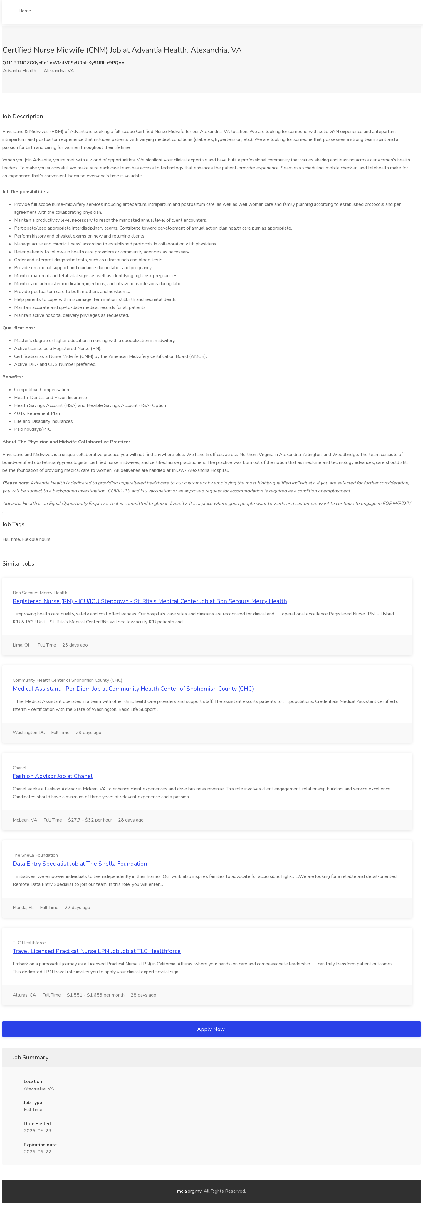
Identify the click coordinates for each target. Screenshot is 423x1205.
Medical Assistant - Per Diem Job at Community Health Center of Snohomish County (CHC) (133, 689)
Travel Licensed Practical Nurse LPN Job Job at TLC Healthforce (97, 951)
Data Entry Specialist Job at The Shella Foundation (80, 864)
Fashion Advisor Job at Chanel (53, 776)
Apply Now (211, 1029)
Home (25, 11)
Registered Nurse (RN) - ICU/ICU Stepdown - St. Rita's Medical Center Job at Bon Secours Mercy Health (150, 601)
